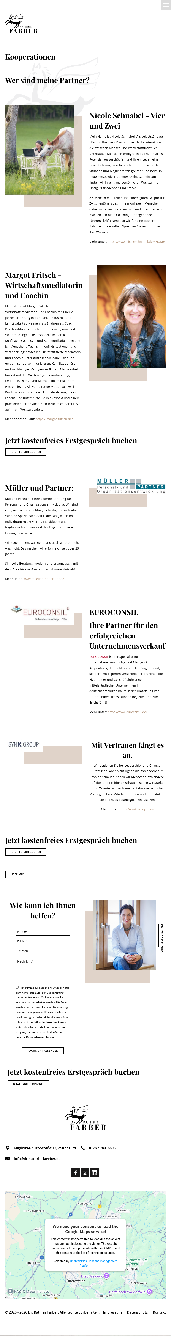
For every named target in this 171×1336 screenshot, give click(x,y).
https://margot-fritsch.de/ (54, 419)
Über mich (18, 875)
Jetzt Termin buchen (26, 452)
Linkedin (94, 1173)
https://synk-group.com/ (136, 810)
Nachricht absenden (42, 1051)
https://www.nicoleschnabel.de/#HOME (136, 241)
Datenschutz (137, 1313)
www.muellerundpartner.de (44, 579)
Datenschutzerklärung (40, 1038)
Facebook (75, 1173)
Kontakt (159, 1313)
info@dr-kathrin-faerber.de (48, 1023)
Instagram (85, 1173)
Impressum (112, 1313)
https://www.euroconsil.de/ (127, 712)
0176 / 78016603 (98, 1148)
